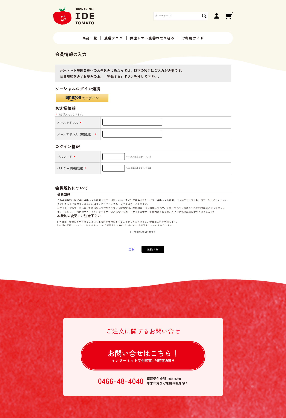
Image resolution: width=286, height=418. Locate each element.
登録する (152, 249)
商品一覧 (89, 38)
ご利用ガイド (193, 38)
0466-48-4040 (121, 381)
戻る (131, 249)
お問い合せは (143, 355)
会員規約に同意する (145, 232)
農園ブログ (113, 38)
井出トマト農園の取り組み (152, 38)
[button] (82, 98)
